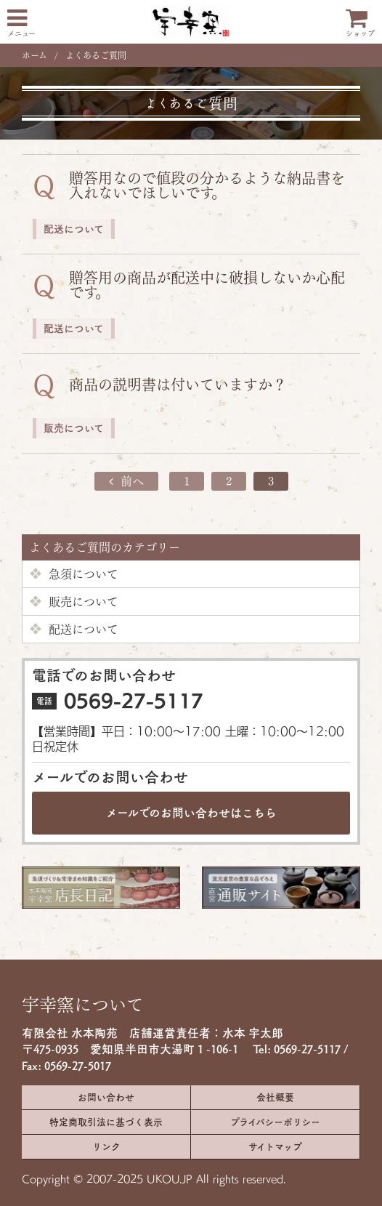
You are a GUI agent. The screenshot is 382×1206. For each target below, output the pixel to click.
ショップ (360, 22)
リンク (106, 1146)
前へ (126, 481)
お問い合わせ (106, 1097)
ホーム (34, 55)
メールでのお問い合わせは (191, 813)
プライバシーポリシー (275, 1122)
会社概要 (275, 1097)
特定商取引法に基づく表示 (106, 1122)
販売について (74, 601)
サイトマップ (275, 1146)
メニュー (21, 22)
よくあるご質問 (95, 55)
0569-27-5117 (133, 700)
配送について (74, 629)
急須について (74, 574)
